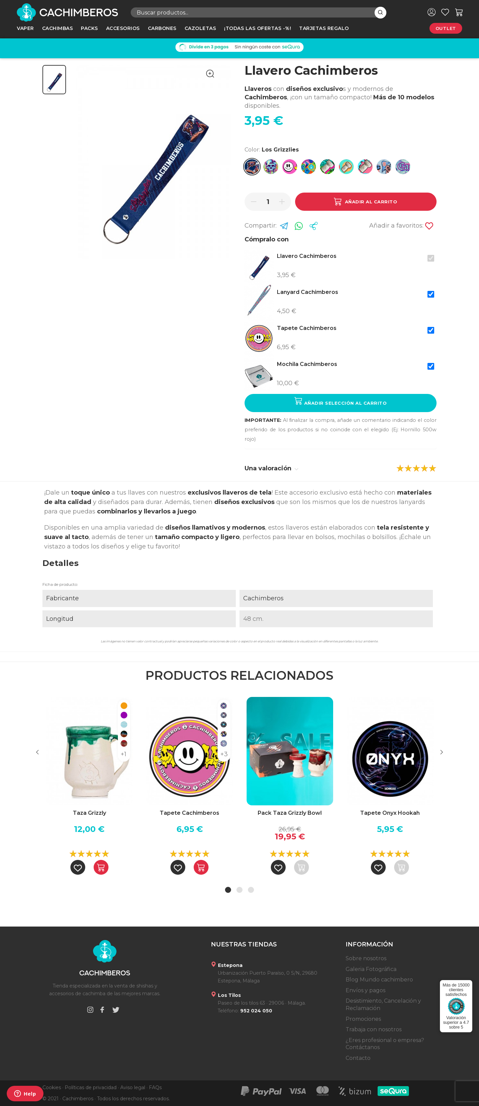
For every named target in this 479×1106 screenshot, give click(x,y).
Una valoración (271, 468)
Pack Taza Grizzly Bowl (290, 813)
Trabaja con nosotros (374, 1029)
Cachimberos (263, 598)
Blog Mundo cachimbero (379, 979)
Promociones (363, 1019)
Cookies (51, 1087)
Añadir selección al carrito (340, 401)
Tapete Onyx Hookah (390, 813)
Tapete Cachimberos (189, 813)
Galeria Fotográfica (371, 969)
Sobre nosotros (366, 958)
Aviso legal (132, 1087)
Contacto (358, 1058)
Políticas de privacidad (91, 1087)
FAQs (155, 1087)
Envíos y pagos (365, 990)
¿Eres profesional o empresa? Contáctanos (385, 1044)
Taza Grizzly (89, 813)
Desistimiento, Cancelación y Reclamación (383, 1004)
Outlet (446, 28)
